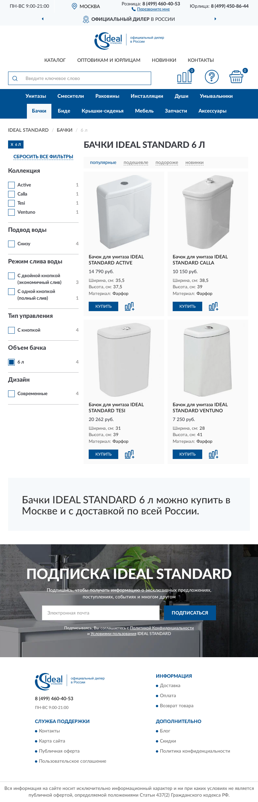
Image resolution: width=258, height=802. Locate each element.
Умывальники (216, 96)
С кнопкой (28, 330)
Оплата (168, 695)
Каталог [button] (55, 60)
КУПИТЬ (103, 306)
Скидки (168, 741)
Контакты (201, 60)
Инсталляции (147, 96)
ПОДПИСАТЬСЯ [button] (190, 613)
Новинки (164, 60)
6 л (20, 362)
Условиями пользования (113, 634)
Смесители (70, 96)
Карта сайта (52, 741)
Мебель (144, 111)
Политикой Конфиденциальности (162, 628)
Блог (165, 731)
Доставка (170, 685)
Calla (22, 194)
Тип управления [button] (30, 316)
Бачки (39, 111)
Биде (64, 111)
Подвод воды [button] (27, 230)
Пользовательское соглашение (72, 761)
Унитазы (36, 96)
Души (181, 96)
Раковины (107, 96)
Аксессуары (212, 111)
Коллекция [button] (24, 171)
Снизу (23, 244)
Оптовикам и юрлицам (108, 60)
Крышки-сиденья (103, 111)
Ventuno (26, 212)
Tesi (21, 203)
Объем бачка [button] (27, 348)
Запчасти (176, 111)
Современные (32, 393)
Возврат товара (177, 706)
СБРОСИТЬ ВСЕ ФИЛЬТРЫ (43, 157)
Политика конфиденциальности (195, 751)
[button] (151, 9)
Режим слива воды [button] (35, 262)
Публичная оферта (59, 751)
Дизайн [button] (19, 380)
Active (24, 185)
